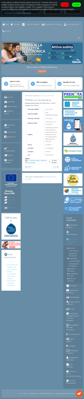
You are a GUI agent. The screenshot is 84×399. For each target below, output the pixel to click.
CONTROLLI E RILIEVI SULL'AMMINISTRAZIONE (73, 373)
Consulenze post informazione (74, 265)
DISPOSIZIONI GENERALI (71, 226)
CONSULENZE (72, 258)
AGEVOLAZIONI (10, 132)
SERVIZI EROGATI (70, 340)
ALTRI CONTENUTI (69, 365)
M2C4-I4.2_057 (11, 200)
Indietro (29, 167)
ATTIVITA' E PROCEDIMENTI (71, 381)
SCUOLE (8, 155)
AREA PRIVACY (11, 393)
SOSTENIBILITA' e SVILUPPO (52, 24)
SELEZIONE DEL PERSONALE (72, 291)
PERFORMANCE (72, 297)
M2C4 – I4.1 (10, 197)
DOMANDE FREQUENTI (8, 161)
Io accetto (76, 4)
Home (5, 24)
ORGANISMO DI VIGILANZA (72, 275)
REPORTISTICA (12, 208)
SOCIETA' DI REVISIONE (71, 280)
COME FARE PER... (11, 106)
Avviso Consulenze (74, 261)
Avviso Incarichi (73, 251)
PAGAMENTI (71, 346)
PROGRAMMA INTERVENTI (72, 351)
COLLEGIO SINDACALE (71, 270)
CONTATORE (9, 101)
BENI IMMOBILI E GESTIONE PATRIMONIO (72, 327)
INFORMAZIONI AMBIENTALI (72, 358)
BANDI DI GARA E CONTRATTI (73, 303)
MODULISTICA (10, 136)
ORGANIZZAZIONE (71, 233)
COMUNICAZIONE (9, 149)
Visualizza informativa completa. (17, 13)
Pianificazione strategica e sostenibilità (11, 283)
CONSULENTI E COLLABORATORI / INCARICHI (72, 241)
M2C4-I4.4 (10, 203)
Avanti (55, 167)
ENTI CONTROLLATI (73, 334)
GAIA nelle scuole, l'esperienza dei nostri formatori (12, 267)
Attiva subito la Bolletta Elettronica (42, 67)
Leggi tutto (42, 71)
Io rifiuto (64, 4)
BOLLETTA (8, 97)
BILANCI (70, 309)
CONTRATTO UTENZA (9, 126)
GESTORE (15, 24)
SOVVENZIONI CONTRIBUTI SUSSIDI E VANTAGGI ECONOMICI (72, 316)
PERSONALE (71, 285)
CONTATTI (6, 31)
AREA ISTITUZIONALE (31, 24)
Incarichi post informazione (47, 95)
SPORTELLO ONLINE (8, 112)
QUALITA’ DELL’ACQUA (71, 24)
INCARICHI (71, 248)
